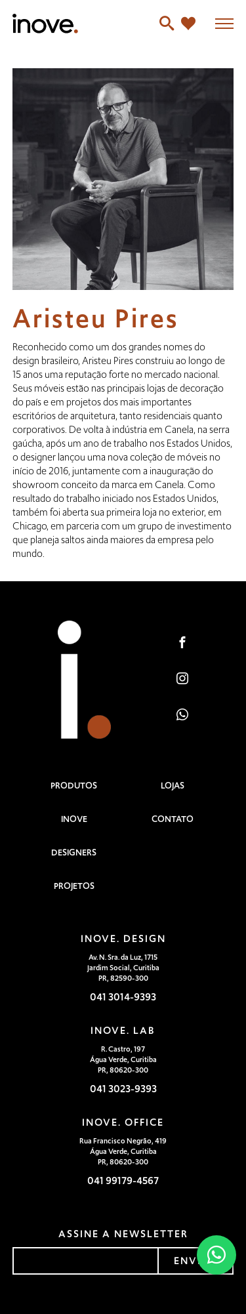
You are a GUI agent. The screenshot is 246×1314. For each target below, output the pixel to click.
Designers (73, 852)
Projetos (74, 886)
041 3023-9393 (123, 1089)
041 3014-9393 (123, 997)
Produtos (74, 785)
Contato (173, 819)
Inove (74, 819)
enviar (195, 1260)
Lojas (172, 785)
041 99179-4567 (123, 1180)
